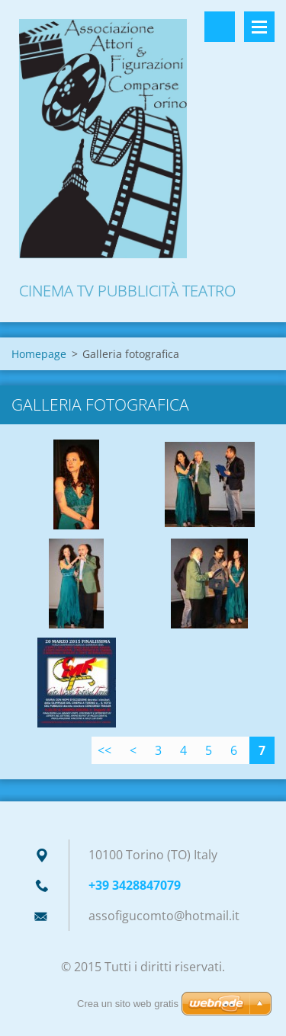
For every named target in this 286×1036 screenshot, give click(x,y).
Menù (259, 26)
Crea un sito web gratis (127, 1003)
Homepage (38, 354)
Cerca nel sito (219, 26)
